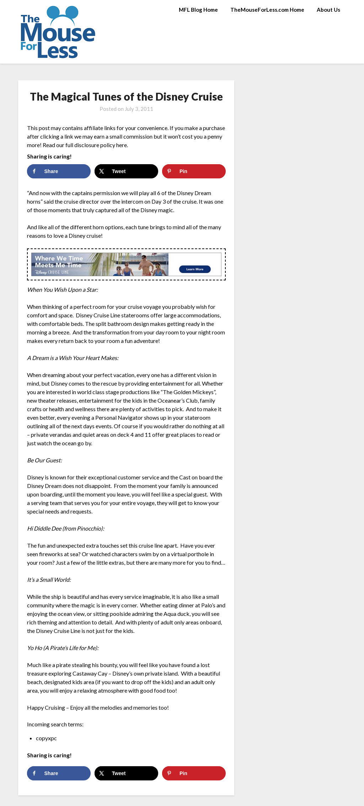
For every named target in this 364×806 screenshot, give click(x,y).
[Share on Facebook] (59, 171)
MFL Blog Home (198, 9)
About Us (328, 9)
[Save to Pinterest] (194, 171)
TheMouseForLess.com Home (267, 9)
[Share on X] (126, 171)
